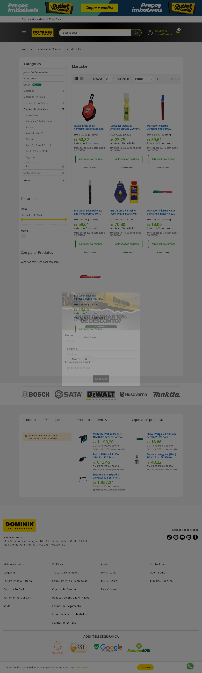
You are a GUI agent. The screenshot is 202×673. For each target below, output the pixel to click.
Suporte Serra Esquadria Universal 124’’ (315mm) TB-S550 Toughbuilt (106, 476)
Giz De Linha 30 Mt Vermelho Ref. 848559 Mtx (88, 127)
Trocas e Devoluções (65, 572)
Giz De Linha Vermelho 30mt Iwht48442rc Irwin (123, 212)
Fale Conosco (109, 589)
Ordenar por (123, 78)
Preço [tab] (24, 208)
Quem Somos (158, 572)
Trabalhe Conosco (161, 581)
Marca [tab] (24, 230)
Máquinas (9, 572)
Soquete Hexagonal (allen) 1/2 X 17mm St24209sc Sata (161, 456)
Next (178, 394)
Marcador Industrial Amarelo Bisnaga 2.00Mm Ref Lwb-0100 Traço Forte (125, 127)
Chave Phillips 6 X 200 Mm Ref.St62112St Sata (161, 436)
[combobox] (100, 32)
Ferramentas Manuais (49, 49)
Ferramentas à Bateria (17, 581)
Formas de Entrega (64, 622)
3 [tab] (96, 399)
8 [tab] (112, 399)
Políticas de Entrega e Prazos (70, 597)
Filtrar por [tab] (29, 198)
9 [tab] (115, 399)
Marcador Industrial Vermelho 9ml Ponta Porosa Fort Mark (158, 127)
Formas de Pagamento (66, 606)
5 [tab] (103, 399)
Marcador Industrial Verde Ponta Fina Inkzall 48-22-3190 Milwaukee (161, 212)
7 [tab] (109, 399)
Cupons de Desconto (65, 589)
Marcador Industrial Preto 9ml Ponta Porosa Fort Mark (88, 212)
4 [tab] (99, 399)
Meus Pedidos (110, 581)
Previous (24, 394)
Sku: (76, 134)
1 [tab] (88, 399)
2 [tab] (93, 399)
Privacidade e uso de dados (69, 614)
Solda (6, 606)
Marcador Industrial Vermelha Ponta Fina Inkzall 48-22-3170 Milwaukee (89, 297)
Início (24, 49)
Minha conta (109, 572)
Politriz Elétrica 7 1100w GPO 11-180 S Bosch (106, 456)
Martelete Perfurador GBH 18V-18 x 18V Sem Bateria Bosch (107, 436)
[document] (101, 667)
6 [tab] (106, 399)
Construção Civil (13, 589)
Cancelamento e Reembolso (70, 581)
